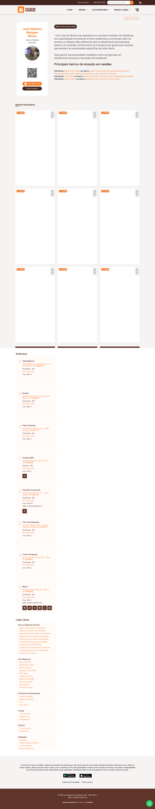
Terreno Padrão (70, 79)
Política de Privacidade (70, 782)
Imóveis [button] (82, 10)
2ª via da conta (25, 714)
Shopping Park (91, 79)
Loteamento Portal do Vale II (109, 79)
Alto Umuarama (128, 76)
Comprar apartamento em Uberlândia (33, 642)
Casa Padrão (69, 76)
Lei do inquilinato (25, 746)
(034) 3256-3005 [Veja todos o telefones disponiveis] (99, 2)
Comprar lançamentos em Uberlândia (33, 650)
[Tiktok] (44, 608)
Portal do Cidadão (26, 696)
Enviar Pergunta (32, 88)
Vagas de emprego (26, 699)
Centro (96, 74)
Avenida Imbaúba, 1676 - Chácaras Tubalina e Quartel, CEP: (35, 526)
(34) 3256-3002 (28, 436)
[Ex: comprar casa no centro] (118, 2)
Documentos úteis (26, 687)
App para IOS (24, 684)
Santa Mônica (106, 71)
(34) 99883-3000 (32, 83)
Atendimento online (26, 665)
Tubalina (65, 74)
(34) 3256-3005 (28, 533)
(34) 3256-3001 (28, 565)
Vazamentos (24, 731)
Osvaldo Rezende (114, 76)
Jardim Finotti (95, 71)
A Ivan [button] (69, 10)
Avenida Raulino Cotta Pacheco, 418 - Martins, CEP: (36, 397)
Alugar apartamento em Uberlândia (32, 628)
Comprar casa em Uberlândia (30, 645)
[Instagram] (24, 476)
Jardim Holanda (75, 74)
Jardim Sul (112, 74)
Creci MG (22, 740)
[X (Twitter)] (34, 608)
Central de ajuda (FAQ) (27, 670)
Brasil (84, 74)
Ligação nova (24, 716)
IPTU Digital (23, 673)
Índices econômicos (26, 748)
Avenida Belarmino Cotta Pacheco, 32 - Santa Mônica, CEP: (37, 365)
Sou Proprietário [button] (100, 10)
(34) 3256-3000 (28, 404)
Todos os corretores (132, 18)
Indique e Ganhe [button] (121, 10)
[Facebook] (24, 608)
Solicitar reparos (25, 668)
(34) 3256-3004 (28, 372)
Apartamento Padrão (72, 71)
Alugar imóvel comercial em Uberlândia (34, 636)
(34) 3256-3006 (28, 468)
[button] (140, 2)
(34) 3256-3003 (28, 500)
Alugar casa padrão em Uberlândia (32, 631)
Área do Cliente (83, 2)
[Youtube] (39, 608)
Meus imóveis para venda (66, 26)
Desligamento (24, 719)
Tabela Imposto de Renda (29, 743)
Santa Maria (117, 71)
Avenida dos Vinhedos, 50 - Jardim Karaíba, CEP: (35, 429)
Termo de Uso (87, 782)
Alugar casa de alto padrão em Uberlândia (35, 633)
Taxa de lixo (23, 705)
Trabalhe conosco (26, 676)
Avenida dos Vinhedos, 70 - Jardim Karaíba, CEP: (35, 494)
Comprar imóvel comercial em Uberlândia (34, 647)
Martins (90, 74)
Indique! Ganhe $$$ (26, 679)
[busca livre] (132, 2)
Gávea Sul (104, 74)
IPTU (21, 702)
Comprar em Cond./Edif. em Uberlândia (33, 639)
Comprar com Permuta (27, 653)
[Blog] (49, 608)
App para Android (25, 682)
